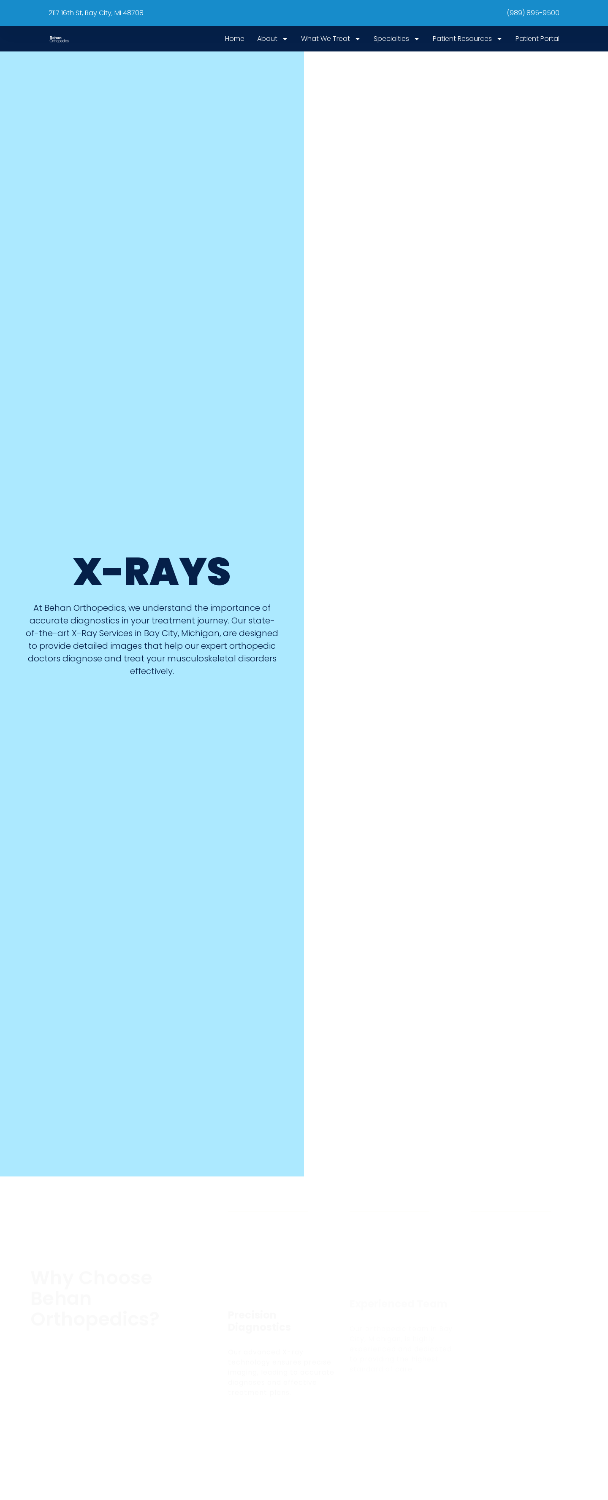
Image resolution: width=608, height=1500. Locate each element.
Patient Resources (468, 38)
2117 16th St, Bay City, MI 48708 (96, 13)
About (272, 38)
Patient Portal (537, 38)
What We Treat (331, 38)
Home (234, 38)
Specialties (397, 38)
